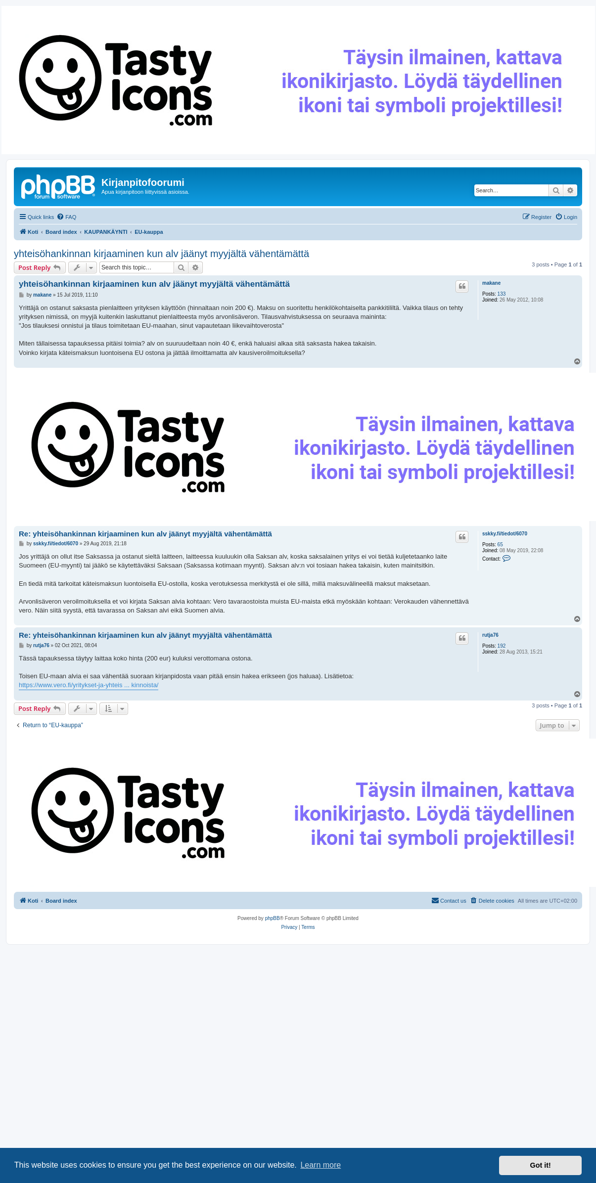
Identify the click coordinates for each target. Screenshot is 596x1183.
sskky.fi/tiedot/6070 (504, 533)
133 (502, 294)
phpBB (272, 918)
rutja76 (490, 635)
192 (502, 646)
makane (491, 283)
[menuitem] (66, 217)
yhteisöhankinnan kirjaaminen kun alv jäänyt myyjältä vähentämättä (161, 253)
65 (500, 544)
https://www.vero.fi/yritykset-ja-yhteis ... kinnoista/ (88, 685)
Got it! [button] (540, 1165)
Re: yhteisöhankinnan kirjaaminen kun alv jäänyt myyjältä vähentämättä (145, 533)
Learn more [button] (320, 1165)
